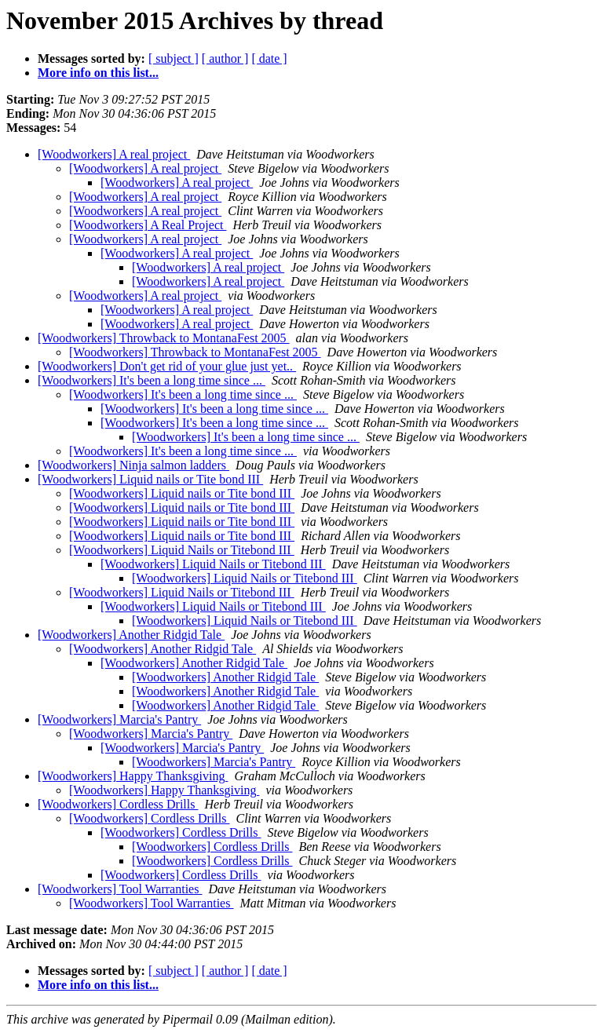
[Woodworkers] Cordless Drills (118, 804)
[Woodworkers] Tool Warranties (120, 889)
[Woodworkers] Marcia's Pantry (119, 719)
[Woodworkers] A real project (114, 154)
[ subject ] (173, 58)
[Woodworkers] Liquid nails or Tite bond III (150, 479)
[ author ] (225, 58)
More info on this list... (98, 72)
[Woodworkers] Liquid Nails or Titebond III (181, 550)
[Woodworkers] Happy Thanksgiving (133, 776)
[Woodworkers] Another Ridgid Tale (131, 634)
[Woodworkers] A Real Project (147, 225)
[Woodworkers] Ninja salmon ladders (133, 465)
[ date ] (269, 58)
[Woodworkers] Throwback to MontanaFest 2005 (164, 338)
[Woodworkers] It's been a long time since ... (151, 380)
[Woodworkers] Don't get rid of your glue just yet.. (167, 366)
